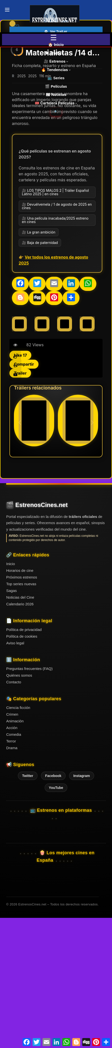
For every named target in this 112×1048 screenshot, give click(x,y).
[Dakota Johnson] (42, 454)
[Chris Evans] (64, 454)
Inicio (10, 694)
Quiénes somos (19, 806)
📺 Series (55, 78)
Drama (11, 878)
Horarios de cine (19, 701)
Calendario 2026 (20, 735)
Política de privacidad (24, 760)
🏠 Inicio (56, 44)
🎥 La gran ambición (38, 363)
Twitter (27, 906)
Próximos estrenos (21, 708)
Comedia (13, 865)
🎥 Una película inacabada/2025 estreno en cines (55, 350)
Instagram (81, 906)
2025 (21, 206)
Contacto (13, 813)
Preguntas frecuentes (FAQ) (29, 799)
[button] (92, 553)
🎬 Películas (56, 86)
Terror (11, 872)
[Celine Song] (19, 454)
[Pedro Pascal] (87, 454)
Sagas (11, 721)
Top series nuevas (21, 714)
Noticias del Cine (20, 728)
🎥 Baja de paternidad (40, 373)
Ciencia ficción (18, 838)
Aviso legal (15, 774)
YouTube (56, 918)
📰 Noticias (56, 94)
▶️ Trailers (56, 53)
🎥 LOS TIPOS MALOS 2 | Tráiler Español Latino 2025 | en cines (55, 323)
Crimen (12, 845)
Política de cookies (21, 767)
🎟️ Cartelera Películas (56, 103)
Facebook (53, 906)
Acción (11, 858)
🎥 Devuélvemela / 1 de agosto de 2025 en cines (57, 337)
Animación (15, 852)
